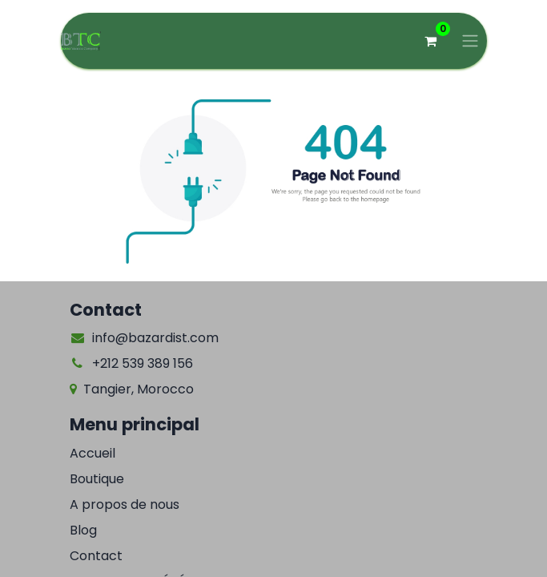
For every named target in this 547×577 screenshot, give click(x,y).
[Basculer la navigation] (470, 41)
